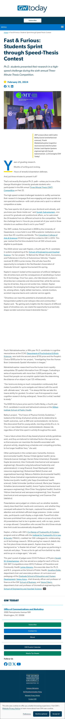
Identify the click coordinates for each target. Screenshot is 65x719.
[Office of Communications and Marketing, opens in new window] (24, 609)
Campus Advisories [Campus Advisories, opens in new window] (32, 688)
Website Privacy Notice (11, 708)
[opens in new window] (6, 666)
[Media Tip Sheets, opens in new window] (32, 653)
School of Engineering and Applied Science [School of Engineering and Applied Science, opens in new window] (23, 589)
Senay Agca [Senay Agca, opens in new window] (21, 579)
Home (6, 32)
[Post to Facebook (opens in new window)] (5, 86)
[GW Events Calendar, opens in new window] (32, 647)
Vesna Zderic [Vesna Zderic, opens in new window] (46, 582)
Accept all (56, 714)
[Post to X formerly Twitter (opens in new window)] (8, 86)
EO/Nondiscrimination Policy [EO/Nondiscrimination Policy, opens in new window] (32, 692)
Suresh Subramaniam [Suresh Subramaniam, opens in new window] (45, 212)
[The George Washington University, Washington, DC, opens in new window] (32, 679)
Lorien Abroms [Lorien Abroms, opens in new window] (26, 567)
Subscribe (32, 20)
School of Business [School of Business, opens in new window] (28, 582)
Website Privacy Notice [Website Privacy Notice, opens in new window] (32, 695)
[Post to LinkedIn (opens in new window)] (12, 86)
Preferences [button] (27, 714)
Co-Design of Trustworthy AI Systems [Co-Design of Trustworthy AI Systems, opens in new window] (43, 532)
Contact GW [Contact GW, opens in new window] (32, 699)
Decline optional (41, 714)
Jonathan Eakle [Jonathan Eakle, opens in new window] (54, 570)
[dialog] (32, 710)
